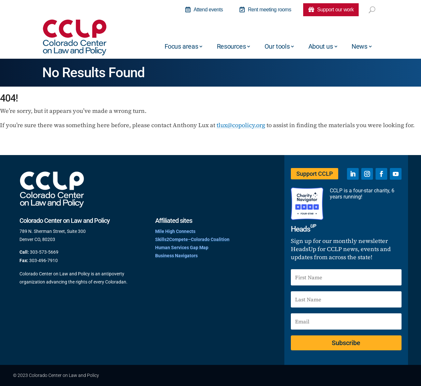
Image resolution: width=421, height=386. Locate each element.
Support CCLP (314, 173)
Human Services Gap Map (181, 247)
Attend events (202, 10)
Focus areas (181, 46)
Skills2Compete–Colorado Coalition (192, 239)
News (359, 46)
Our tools (277, 46)
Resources (231, 46)
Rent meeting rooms (264, 10)
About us (320, 46)
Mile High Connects (175, 231)
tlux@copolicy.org (241, 125)
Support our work (331, 10)
